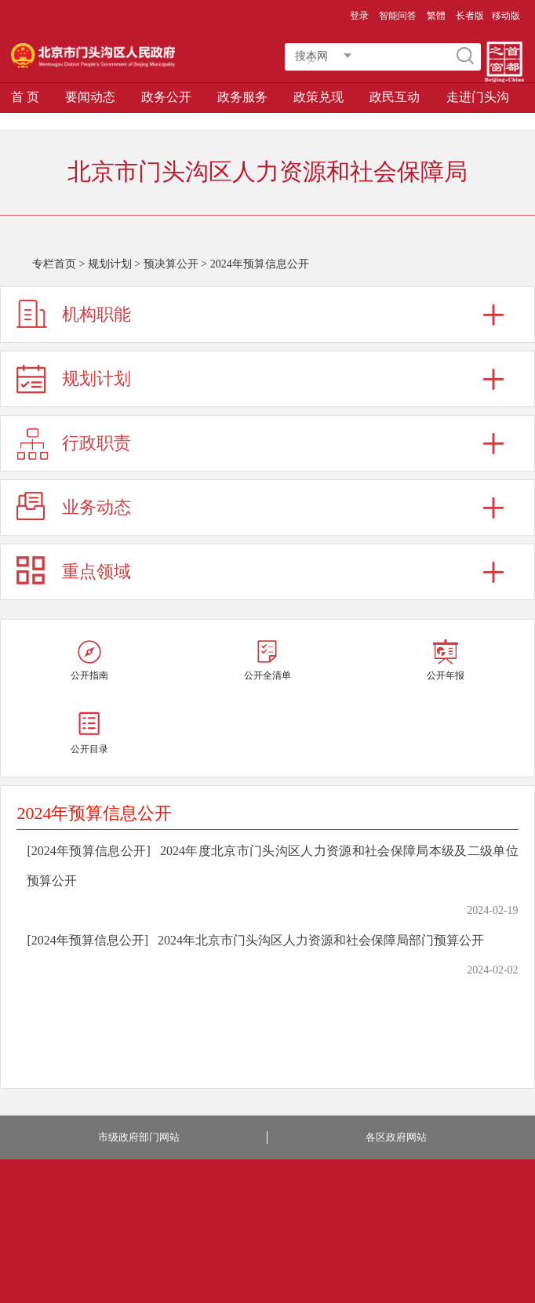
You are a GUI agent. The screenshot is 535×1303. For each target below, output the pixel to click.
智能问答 (398, 15)
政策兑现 (318, 97)
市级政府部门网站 (139, 1137)
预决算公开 (171, 264)
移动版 (506, 15)
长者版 (470, 15)
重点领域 (96, 571)
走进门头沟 (477, 97)
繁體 (436, 15)
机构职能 (96, 314)
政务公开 (166, 97)
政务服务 (242, 97)
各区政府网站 (396, 1137)
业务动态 (96, 507)
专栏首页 (54, 264)
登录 (359, 15)
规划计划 (110, 264)
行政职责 (96, 443)
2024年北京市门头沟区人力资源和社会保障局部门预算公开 (321, 940)
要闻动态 (90, 97)
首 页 (25, 97)
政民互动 (394, 97)
